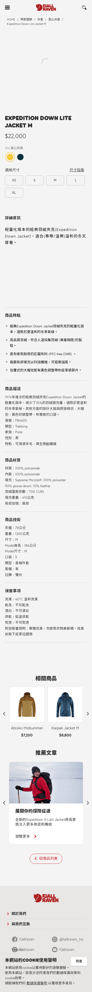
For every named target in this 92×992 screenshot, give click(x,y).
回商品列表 (48, 858)
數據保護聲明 (36, 983)
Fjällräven (66, 949)
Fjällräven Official (23, 951)
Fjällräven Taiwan (23, 940)
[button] (4, 714)
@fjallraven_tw (71, 939)
